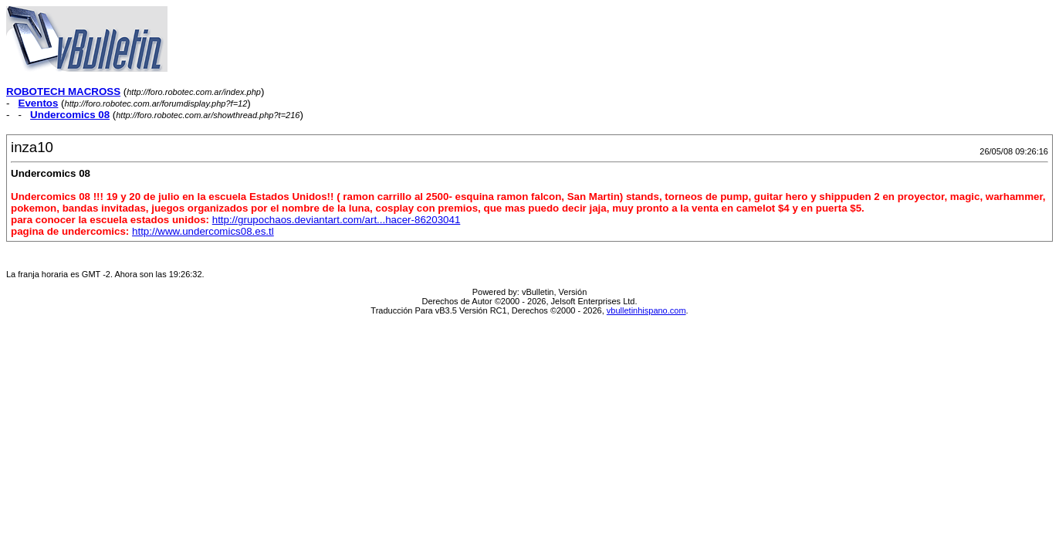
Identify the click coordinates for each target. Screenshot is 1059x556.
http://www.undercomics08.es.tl (203, 231)
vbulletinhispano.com (646, 310)
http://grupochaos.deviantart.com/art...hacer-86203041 (336, 219)
